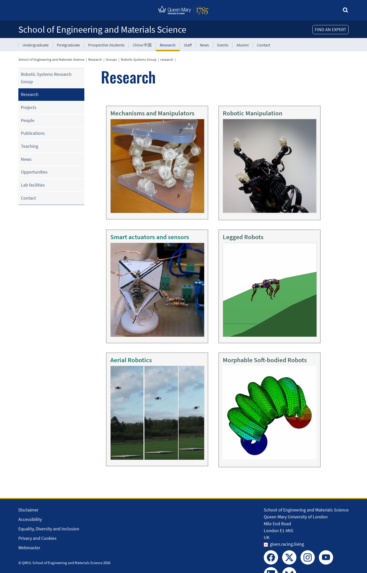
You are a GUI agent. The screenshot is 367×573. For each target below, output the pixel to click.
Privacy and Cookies (37, 538)
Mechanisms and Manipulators (152, 113)
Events (222, 44)
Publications (33, 133)
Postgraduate (68, 44)
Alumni (243, 44)
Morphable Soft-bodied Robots (265, 360)
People (27, 120)
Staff (188, 44)
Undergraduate (35, 44)
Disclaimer (28, 510)
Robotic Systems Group (138, 59)
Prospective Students (106, 44)
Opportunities (34, 172)
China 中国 (142, 44)
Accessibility (30, 519)
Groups (111, 59)
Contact (263, 44)
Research (168, 44)
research (166, 59)
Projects (28, 107)
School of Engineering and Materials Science (102, 29)
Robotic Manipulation (252, 113)
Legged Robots (243, 237)
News (204, 44)
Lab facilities (33, 185)
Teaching (29, 146)
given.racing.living (287, 544)
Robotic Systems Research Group (46, 77)
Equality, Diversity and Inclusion (48, 529)
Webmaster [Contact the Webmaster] (29, 548)
